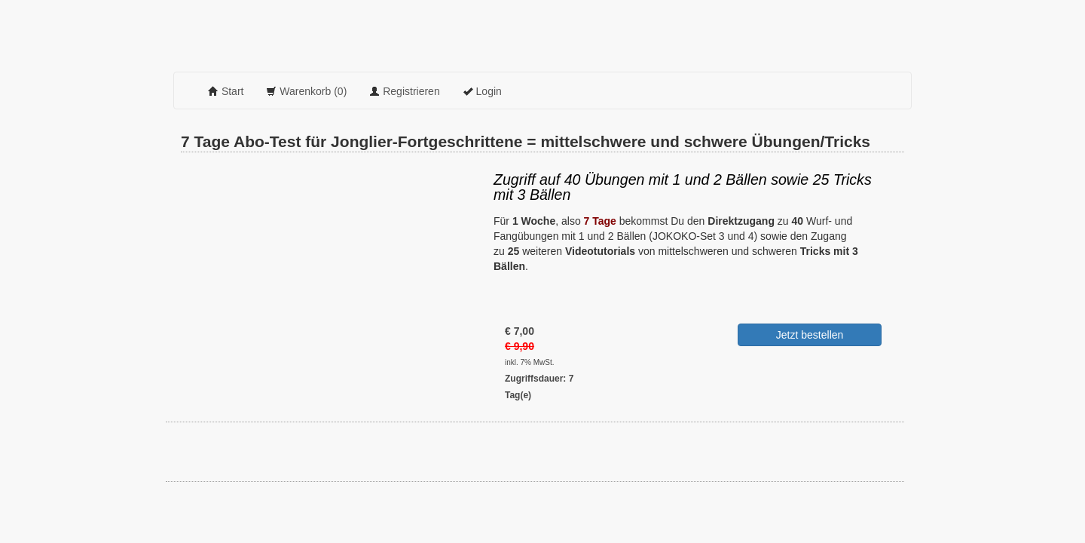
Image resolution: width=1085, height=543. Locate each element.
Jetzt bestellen (810, 335)
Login (482, 91)
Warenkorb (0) (306, 91)
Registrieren (404, 91)
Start (225, 91)
